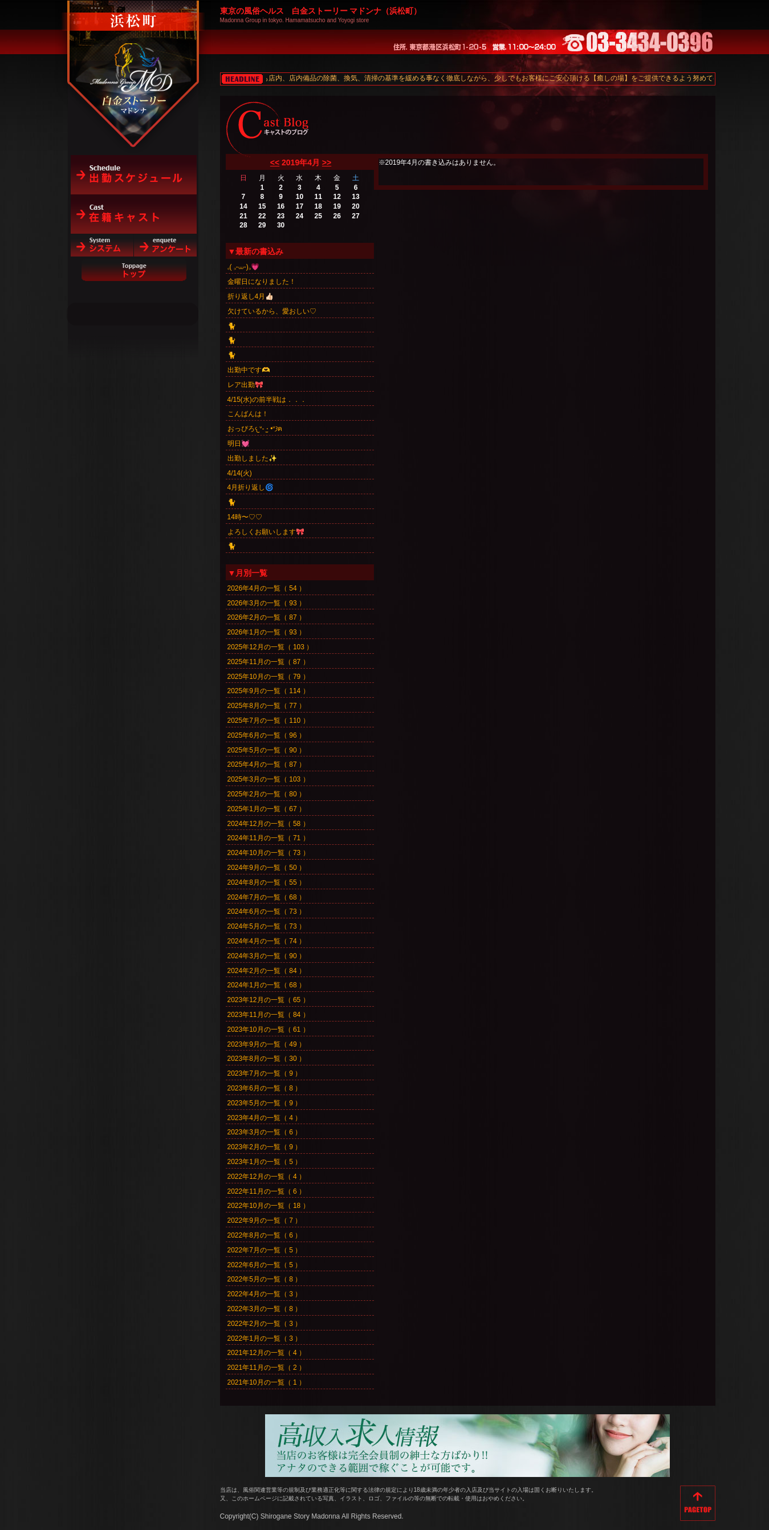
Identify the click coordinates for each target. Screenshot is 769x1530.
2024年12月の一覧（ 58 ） (268, 824)
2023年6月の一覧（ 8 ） (264, 1088)
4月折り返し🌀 (250, 487)
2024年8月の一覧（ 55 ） (266, 882)
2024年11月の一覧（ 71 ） (268, 838)
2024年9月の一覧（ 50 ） (266, 868)
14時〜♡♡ (244, 517)
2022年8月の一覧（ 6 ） (264, 1235)
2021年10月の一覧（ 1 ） (266, 1382)
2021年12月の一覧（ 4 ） (266, 1353)
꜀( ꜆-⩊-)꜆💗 (243, 267)
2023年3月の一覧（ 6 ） (264, 1132)
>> (326, 162)
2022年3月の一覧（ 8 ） (264, 1309)
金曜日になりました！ (261, 282)
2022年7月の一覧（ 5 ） (264, 1250)
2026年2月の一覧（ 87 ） (266, 617)
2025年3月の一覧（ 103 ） (268, 779)
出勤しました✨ (252, 458)
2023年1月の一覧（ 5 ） (264, 1162)
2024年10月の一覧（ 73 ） (268, 853)
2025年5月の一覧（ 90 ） (266, 750)
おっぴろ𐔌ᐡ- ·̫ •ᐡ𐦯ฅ (255, 429)
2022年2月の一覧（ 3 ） (264, 1324)
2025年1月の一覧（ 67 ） (266, 809)
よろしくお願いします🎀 (265, 532)
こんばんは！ (247, 414)
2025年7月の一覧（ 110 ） (268, 721)
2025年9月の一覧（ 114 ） (268, 691)
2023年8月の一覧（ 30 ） (266, 1059)
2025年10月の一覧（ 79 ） (268, 677)
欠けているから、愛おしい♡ (271, 311)
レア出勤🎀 (245, 385)
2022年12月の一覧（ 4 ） (266, 1177)
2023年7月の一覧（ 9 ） (264, 1073)
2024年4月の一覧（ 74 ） (266, 941)
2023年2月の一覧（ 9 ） (264, 1147)
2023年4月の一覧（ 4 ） (264, 1118)
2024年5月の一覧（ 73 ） (266, 926)
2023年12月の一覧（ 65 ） (268, 1000)
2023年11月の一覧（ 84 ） (268, 1015)
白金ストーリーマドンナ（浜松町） (133, 58)
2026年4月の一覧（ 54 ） (266, 588)
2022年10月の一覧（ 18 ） (268, 1206)
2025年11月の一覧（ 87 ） (268, 662)
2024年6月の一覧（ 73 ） (266, 911)
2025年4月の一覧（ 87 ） (266, 764)
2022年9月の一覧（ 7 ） (264, 1220)
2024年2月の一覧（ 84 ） (266, 971)
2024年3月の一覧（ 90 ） (266, 956)
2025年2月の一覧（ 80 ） (266, 794)
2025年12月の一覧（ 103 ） (270, 647)
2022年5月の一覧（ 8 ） (264, 1279)
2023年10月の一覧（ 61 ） (268, 1029)
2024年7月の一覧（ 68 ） (266, 897)
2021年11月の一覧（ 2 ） (266, 1368)
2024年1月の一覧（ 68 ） (266, 985)
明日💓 (238, 443)
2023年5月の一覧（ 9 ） (264, 1103)
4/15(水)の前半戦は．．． (267, 400)
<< (274, 162)
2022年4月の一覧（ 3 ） (264, 1294)
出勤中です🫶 (248, 370)
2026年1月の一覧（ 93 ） (266, 632)
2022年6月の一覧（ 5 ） (264, 1265)
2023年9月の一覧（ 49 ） (266, 1044)
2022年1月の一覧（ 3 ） (264, 1338)
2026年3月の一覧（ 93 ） (266, 603)
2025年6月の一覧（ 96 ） (266, 735)
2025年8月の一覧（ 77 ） (266, 706)
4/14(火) (239, 473)
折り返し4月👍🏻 (250, 296)
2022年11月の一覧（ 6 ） (266, 1191)
